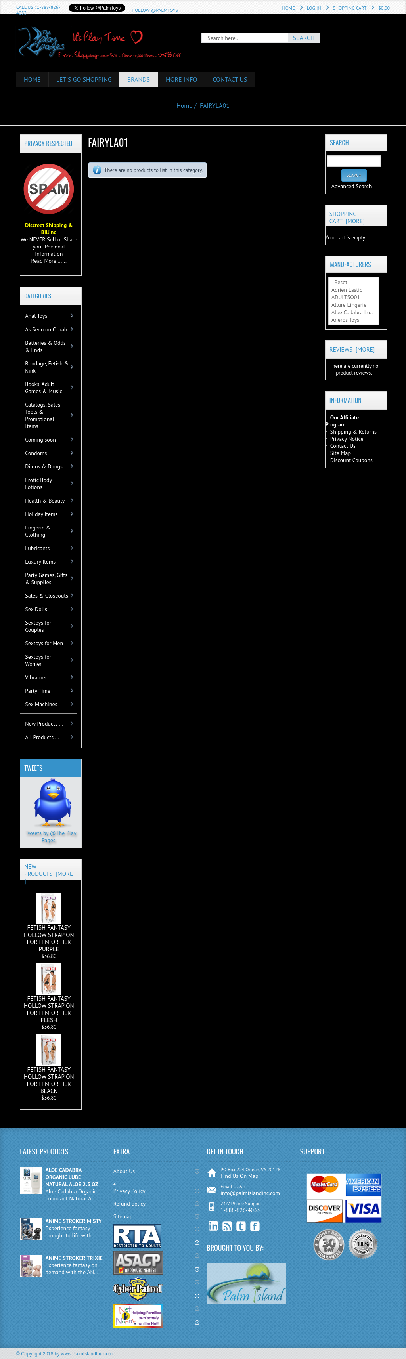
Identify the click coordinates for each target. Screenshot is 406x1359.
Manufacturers (350, 264)
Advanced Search (351, 186)
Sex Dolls (36, 609)
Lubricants (37, 548)
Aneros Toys (354, 320)
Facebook (255, 1226)
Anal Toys (36, 315)
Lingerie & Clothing (37, 531)
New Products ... (44, 723)
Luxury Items (40, 561)
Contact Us (230, 79)
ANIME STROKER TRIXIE (74, 1258)
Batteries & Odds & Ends (45, 346)
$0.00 (384, 8)
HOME (32, 79)
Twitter (241, 1226)
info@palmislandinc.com (250, 1193)
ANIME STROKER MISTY (74, 1221)
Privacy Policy (129, 1191)
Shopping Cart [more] (347, 217)
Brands (138, 79)
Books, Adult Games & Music (43, 387)
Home (288, 8)
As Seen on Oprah (46, 329)
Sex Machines (41, 704)
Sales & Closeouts (46, 595)
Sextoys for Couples (38, 626)
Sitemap (123, 1216)
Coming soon (40, 439)
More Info (182, 79)
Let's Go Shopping (84, 79)
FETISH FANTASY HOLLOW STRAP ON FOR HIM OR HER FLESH (49, 993)
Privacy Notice (347, 438)
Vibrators (35, 677)
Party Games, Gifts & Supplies (46, 579)
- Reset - (354, 282)
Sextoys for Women (38, 660)
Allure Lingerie (354, 305)
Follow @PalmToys (155, 10)
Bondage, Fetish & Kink (47, 367)
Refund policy (129, 1203)
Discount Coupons (351, 460)
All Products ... (42, 737)
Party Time (37, 690)
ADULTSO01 (354, 297)
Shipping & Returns (353, 431)
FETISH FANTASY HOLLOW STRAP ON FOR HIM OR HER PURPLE (49, 923)
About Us (124, 1171)
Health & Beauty (45, 500)
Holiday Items (41, 514)
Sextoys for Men (44, 643)
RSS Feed (227, 1226)
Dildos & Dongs (44, 466)
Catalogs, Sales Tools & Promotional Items (42, 415)
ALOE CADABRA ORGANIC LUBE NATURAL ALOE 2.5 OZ (72, 1177)
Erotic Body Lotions (38, 483)
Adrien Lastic (354, 290)
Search (339, 142)
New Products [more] (48, 874)
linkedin (213, 1226)
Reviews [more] (352, 349)
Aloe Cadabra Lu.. (354, 312)
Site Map (340, 453)
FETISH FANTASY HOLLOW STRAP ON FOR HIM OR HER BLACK (49, 1064)
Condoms (36, 453)
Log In (314, 8)
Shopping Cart (350, 8)
